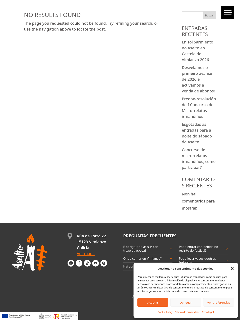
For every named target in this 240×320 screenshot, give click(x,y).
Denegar (186, 302)
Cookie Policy (165, 312)
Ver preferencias (218, 302)
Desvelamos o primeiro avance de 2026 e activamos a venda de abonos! (198, 79)
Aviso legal (208, 312)
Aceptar (152, 302)
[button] (232, 268)
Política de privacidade (187, 312)
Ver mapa (86, 253)
